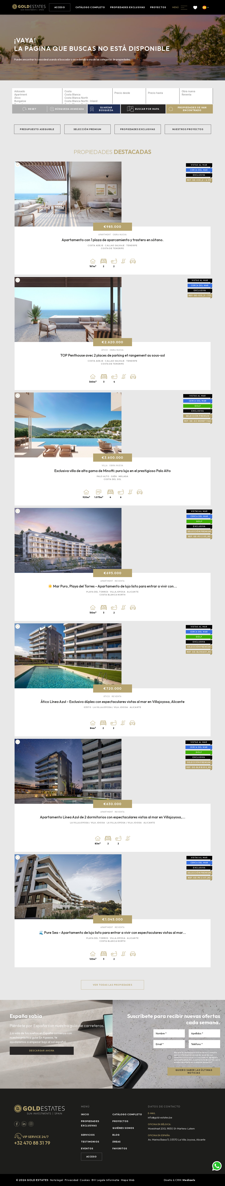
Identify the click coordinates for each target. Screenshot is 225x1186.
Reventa (196, 94)
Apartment (37, 94)
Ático (37, 98)
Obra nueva (196, 91)
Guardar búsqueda (101, 109)
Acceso (59, 7)
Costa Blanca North (87, 98)
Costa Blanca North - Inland (87, 101)
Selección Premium (87, 129)
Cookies (85, 1180)
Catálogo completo (90, 7)
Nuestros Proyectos (187, 129)
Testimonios (90, 1141)
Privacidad (71, 1180)
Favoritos (119, 1148)
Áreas (116, 1141)
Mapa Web (128, 1180)
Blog (116, 1134)
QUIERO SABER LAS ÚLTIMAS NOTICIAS (193, 1071)
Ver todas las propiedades (112, 984)
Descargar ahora (41, 1050)
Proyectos (158, 7)
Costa (87, 91)
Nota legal (56, 1180)
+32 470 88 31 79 (32, 1143)
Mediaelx (189, 1180)
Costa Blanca (87, 94)
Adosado (37, 91)
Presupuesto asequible (37, 129)
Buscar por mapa (143, 109)
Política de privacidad (192, 1057)
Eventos (87, 1148)
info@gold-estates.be (160, 1117)
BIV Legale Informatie (105, 1180)
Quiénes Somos (123, 1128)
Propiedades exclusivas (127, 7)
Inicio (85, 1114)
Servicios (88, 1134)
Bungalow (37, 101)
